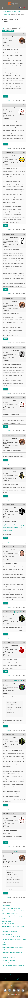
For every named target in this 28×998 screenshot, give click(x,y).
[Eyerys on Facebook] (5, 992)
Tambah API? (5, 944)
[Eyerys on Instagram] (9, 992)
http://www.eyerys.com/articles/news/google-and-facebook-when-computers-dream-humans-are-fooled (14, 527)
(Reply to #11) (18, 612)
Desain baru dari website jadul (9, 931)
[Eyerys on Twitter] (18, 992)
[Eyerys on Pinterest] (14, 992)
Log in (4, 28)
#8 (24, 435)
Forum (21, 974)
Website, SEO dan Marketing (14, 11)
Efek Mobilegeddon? (7, 921)
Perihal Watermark (6, 905)
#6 (24, 347)
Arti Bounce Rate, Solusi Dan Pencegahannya (13, 926)
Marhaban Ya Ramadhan (8, 960)
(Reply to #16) (18, 851)
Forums (4, 11)
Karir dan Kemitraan (9, 979)
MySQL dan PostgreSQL (8, 923)
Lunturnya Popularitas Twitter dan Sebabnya (13, 936)
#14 (24, 680)
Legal (17, 979)
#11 (24, 546)
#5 (24, 298)
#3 (24, 152)
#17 (24, 851)
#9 (24, 468)
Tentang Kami (13, 974)
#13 (24, 642)
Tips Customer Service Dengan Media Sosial (13, 910)
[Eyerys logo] (14, 3)
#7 (24, 397)
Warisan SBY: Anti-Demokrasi (9, 929)
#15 (24, 734)
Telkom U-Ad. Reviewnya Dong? (10, 913)
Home (6, 974)
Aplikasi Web (6, 14)
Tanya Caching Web (7, 934)
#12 (24, 612)
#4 (24, 234)
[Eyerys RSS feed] (23, 992)
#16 (24, 813)
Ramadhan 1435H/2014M (8, 957)
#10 (24, 504)
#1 (24, 34)
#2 (24, 105)
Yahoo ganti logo (6, 962)
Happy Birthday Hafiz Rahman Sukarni (11, 908)
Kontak (22, 979)
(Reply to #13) (18, 680)
